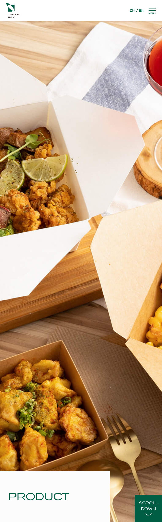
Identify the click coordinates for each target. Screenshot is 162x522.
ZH (132, 10)
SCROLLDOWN (148, 508)
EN (141, 10)
